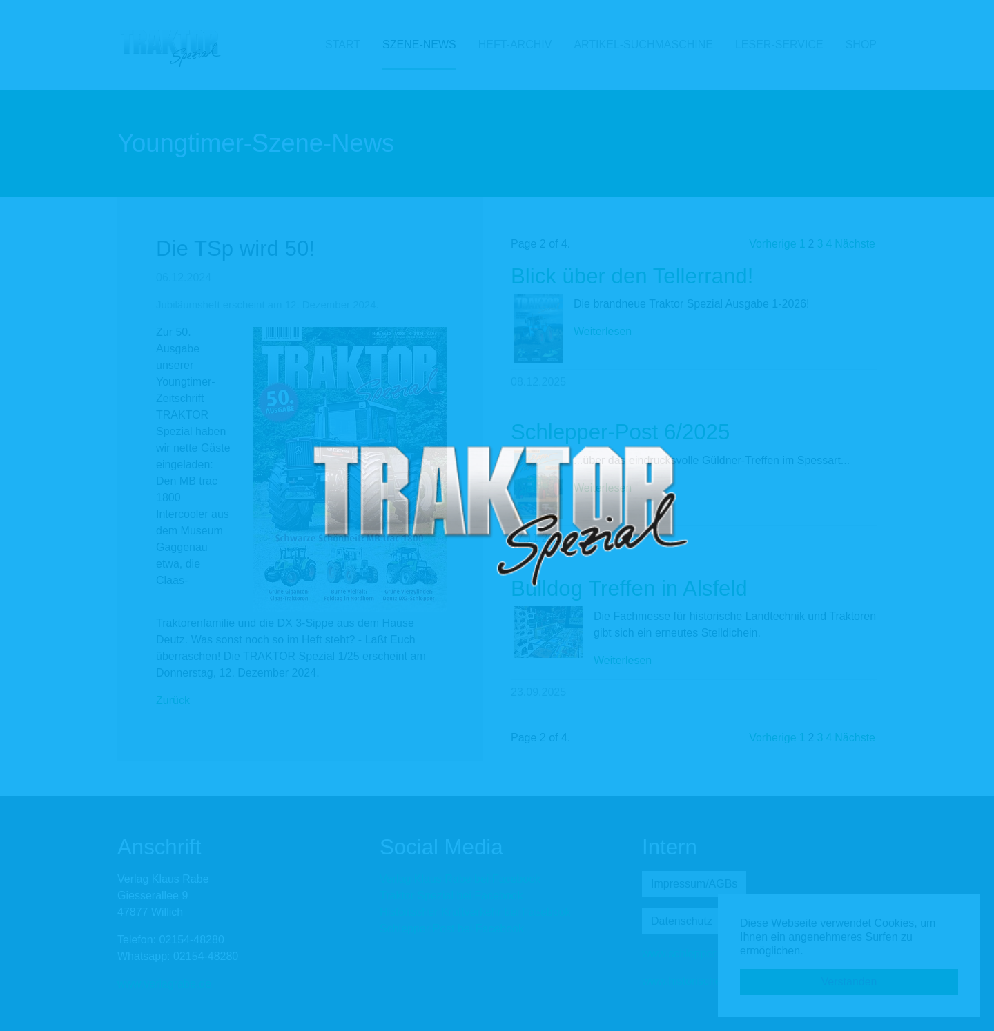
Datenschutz (681, 921)
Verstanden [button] (849, 982)
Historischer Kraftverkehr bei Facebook (475, 912)
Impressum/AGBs (694, 884)
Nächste (855, 244)
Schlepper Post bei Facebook (452, 928)
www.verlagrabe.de (164, 984)
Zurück (173, 700)
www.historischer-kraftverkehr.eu (721, 981)
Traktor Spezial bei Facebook (451, 895)
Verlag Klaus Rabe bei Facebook (460, 879)
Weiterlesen (603, 331)
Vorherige (773, 244)
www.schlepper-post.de (699, 953)
